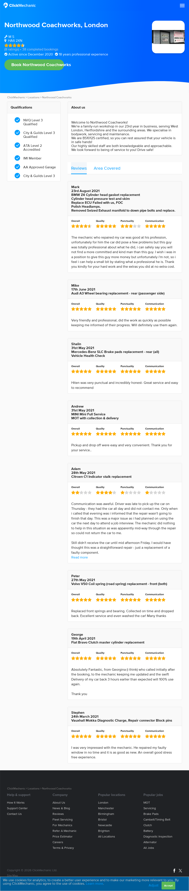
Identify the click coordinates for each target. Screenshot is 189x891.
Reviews (79, 168)
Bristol (102, 819)
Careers (58, 842)
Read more (79, 557)
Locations (33, 97)
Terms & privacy (63, 847)
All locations (106, 836)
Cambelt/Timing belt (156, 819)
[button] (182, 6)
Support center (17, 808)
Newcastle (105, 825)
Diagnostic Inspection (157, 836)
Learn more (94, 883)
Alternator (150, 842)
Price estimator (63, 836)
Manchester (106, 808)
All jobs (148, 847)
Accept (168, 885)
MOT (146, 802)
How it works (16, 802)
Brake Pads (151, 814)
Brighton (104, 830)
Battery (148, 830)
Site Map (12, 875)
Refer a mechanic (65, 830)
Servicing (149, 808)
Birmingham (106, 814)
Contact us (14, 814)
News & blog (61, 808)
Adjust (153, 885)
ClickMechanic (16, 97)
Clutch (147, 825)
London (96, 24)
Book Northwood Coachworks (37, 64)
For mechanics (62, 825)
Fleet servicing (63, 819)
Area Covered (107, 168)
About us (59, 802)
